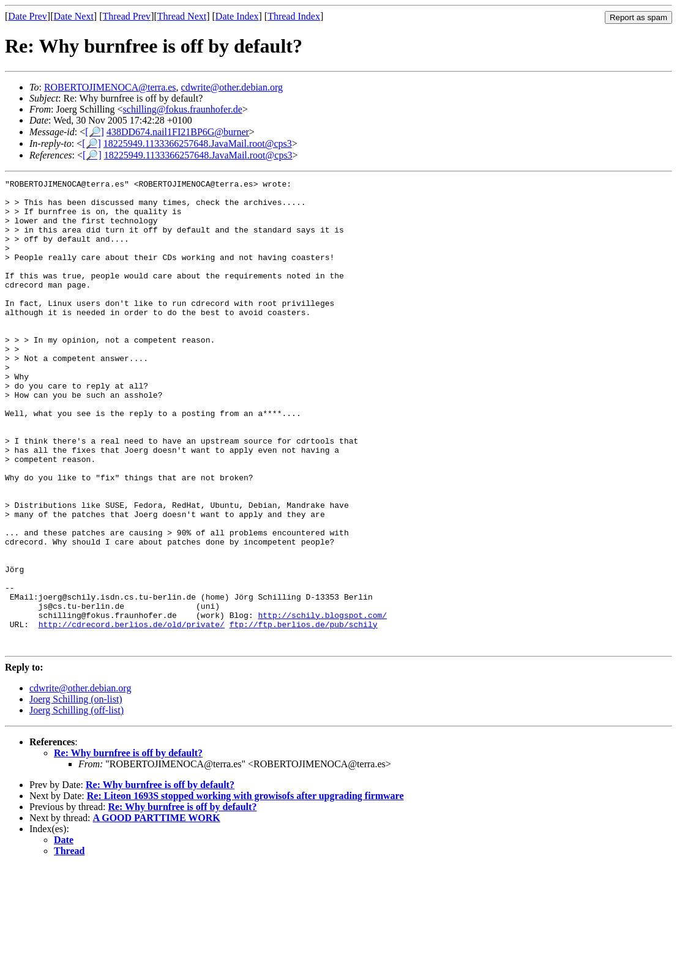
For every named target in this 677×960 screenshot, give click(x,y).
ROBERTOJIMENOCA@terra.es (110, 87)
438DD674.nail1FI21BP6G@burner (178, 132)
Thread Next (181, 16)
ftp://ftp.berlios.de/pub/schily (304, 714)
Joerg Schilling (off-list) (76, 803)
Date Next (74, 16)
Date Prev (27, 16)
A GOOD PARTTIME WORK (156, 911)
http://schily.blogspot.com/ (322, 703)
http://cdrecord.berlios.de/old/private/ (132, 714)
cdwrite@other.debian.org (232, 87)
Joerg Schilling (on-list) (75, 792)
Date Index (237, 16)
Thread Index (293, 16)
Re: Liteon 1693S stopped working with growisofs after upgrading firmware (245, 889)
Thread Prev (126, 16)
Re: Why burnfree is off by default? (128, 846)
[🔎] (94, 132)
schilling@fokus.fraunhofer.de (182, 109)
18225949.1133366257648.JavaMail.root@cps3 (197, 143)
